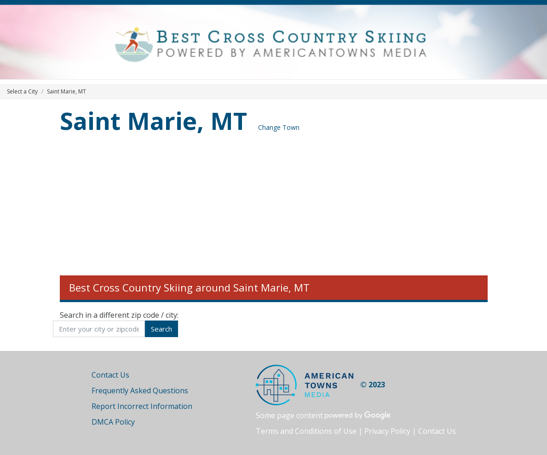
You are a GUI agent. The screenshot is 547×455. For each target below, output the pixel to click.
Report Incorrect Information (142, 406)
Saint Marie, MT (153, 120)
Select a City (22, 91)
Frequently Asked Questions (140, 390)
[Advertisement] (274, 206)
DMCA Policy (113, 422)
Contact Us (110, 375)
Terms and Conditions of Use (306, 431)
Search (161, 328)
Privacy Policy (387, 431)
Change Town (278, 127)
